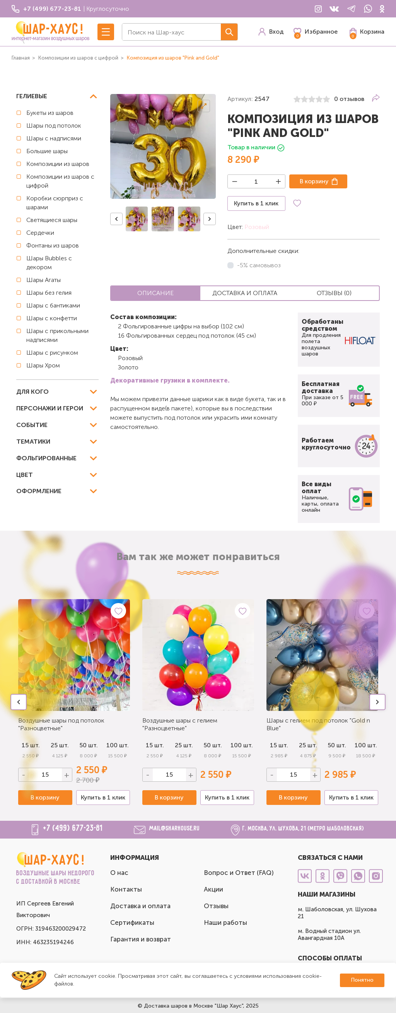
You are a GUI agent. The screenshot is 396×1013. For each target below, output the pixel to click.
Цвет (24, 474)
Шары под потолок (53, 125)
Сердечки (40, 232)
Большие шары (47, 151)
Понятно (362, 980)
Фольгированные (46, 458)
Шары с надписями (53, 138)
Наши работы (225, 922)
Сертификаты (132, 922)
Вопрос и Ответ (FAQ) (239, 872)
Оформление (38, 491)
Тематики (33, 441)
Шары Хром (43, 365)
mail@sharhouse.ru (174, 828)
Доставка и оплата (140, 906)
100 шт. (117, 745)
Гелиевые (31, 96)
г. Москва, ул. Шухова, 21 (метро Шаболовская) (303, 828)
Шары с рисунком (52, 352)
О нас (119, 872)
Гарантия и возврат (140, 939)
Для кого (32, 391)
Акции (213, 889)
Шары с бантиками (53, 305)
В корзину (314, 181)
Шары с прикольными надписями (57, 335)
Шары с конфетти (51, 318)
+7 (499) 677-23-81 (73, 828)
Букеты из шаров (49, 112)
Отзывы (216, 906)
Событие (32, 425)
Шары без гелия (49, 292)
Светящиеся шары (51, 220)
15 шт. (155, 745)
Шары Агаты (43, 280)
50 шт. (88, 745)
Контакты (126, 889)
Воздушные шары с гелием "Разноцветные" (179, 724)
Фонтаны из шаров (52, 245)
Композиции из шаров (57, 163)
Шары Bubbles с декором (49, 263)
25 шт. (184, 745)
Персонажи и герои (49, 408)
